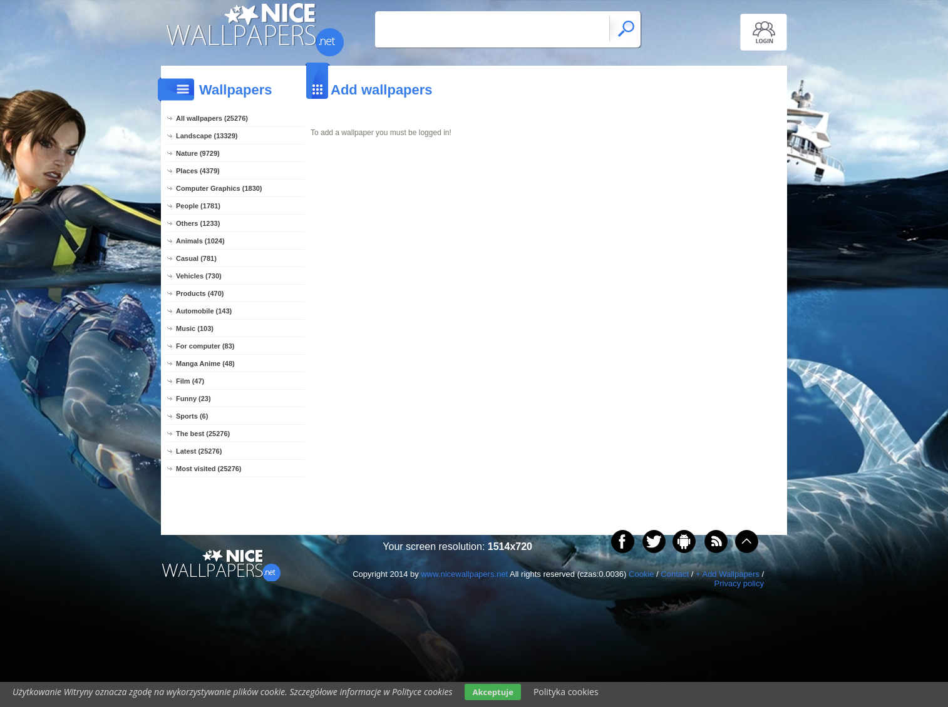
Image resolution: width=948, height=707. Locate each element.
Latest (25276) (199, 451)
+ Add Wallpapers (728, 574)
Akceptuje (492, 692)
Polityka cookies (566, 692)
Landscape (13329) (206, 136)
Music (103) (195, 328)
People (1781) (198, 206)
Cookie (641, 574)
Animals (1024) (200, 241)
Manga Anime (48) (205, 363)
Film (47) (190, 381)
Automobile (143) (204, 311)
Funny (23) (193, 398)
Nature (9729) (198, 153)
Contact (675, 574)
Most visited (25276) (209, 468)
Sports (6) (192, 416)
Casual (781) (196, 258)
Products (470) (200, 293)
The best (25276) (203, 433)
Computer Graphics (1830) (219, 188)
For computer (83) (205, 346)
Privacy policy (739, 583)
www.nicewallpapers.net (464, 574)
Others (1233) (198, 223)
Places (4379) (198, 171)
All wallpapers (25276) (212, 118)
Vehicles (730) (199, 276)
